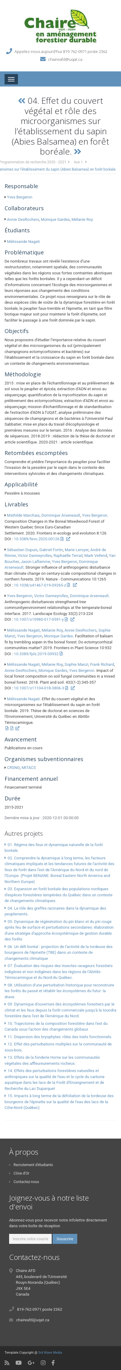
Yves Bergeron (19, 197)
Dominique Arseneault (60, 515)
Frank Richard (102, 664)
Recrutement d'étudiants (31, 1165)
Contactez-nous (24, 1182)
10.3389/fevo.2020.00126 (37, 539)
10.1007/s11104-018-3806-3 (39, 688)
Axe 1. (79, 162)
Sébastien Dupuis (22, 550)
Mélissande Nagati (23, 241)
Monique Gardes (55, 219)
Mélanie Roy (82, 219)
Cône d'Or (19, 1173)
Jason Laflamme (35, 561)
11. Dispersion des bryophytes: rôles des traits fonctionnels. (60, 1037)
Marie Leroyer (76, 550)
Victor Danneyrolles (35, 555)
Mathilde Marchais (23, 515)
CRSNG (13, 767)
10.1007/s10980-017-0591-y (39, 619)
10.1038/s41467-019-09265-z (40, 585)
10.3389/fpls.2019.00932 (36, 654)
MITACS (29, 767)
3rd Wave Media (50, 1353)
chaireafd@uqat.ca (65, 59)
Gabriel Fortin (51, 550)
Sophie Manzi (76, 664)
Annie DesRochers (23, 219)
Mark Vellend (95, 555)
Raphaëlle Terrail (68, 555)
